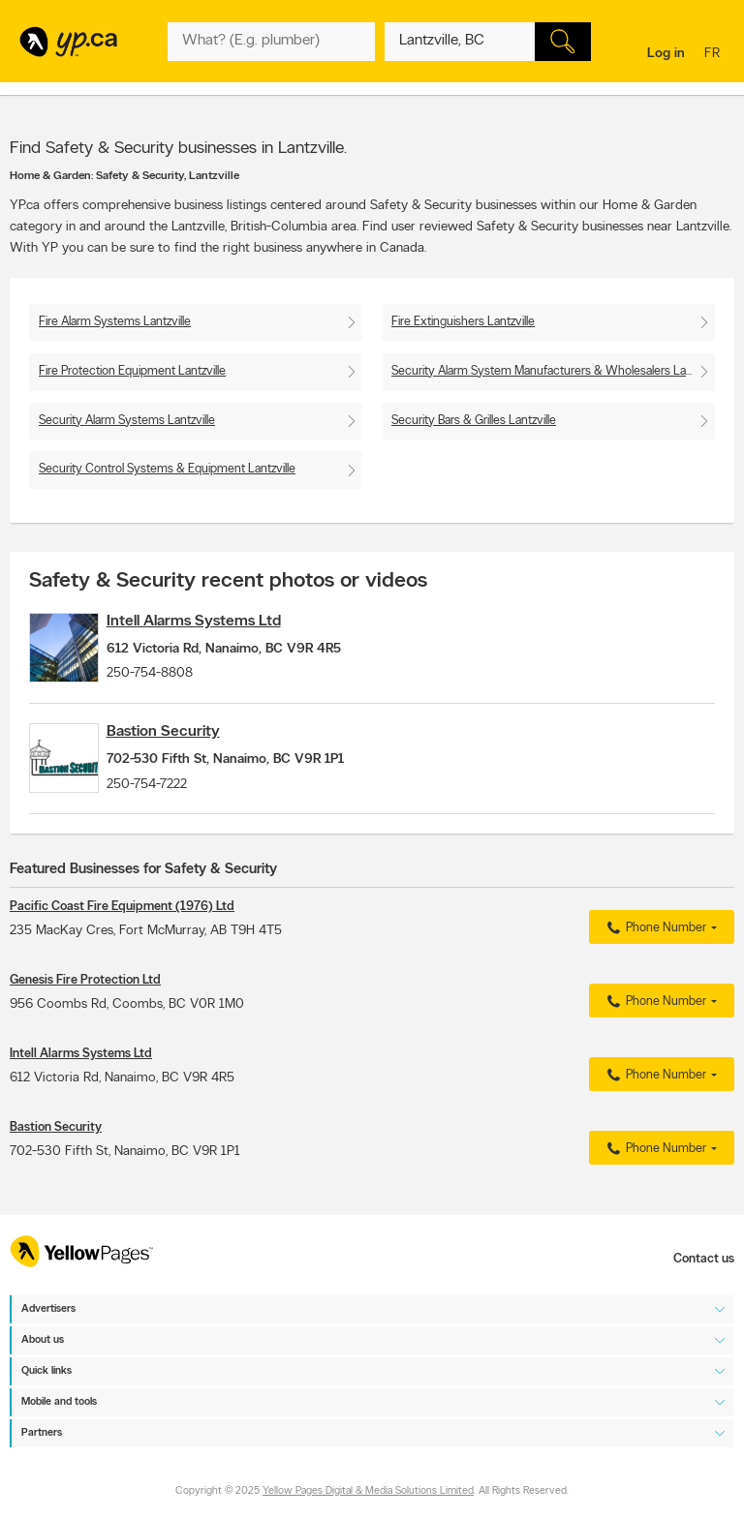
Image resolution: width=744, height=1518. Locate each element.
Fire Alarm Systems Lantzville (115, 322)
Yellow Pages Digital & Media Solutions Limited (368, 1491)
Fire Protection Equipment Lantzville (132, 371)
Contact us (703, 1259)
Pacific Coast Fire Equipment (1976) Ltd (122, 939)
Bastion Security (192, 748)
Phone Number (654, 961)
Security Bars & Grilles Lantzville (473, 420)
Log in (666, 53)
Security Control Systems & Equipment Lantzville (167, 469)
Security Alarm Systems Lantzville (127, 420)
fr (714, 55)
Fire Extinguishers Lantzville (463, 322)
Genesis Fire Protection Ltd (85, 1013)
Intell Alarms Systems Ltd (223, 621)
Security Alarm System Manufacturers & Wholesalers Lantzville (553, 371)
